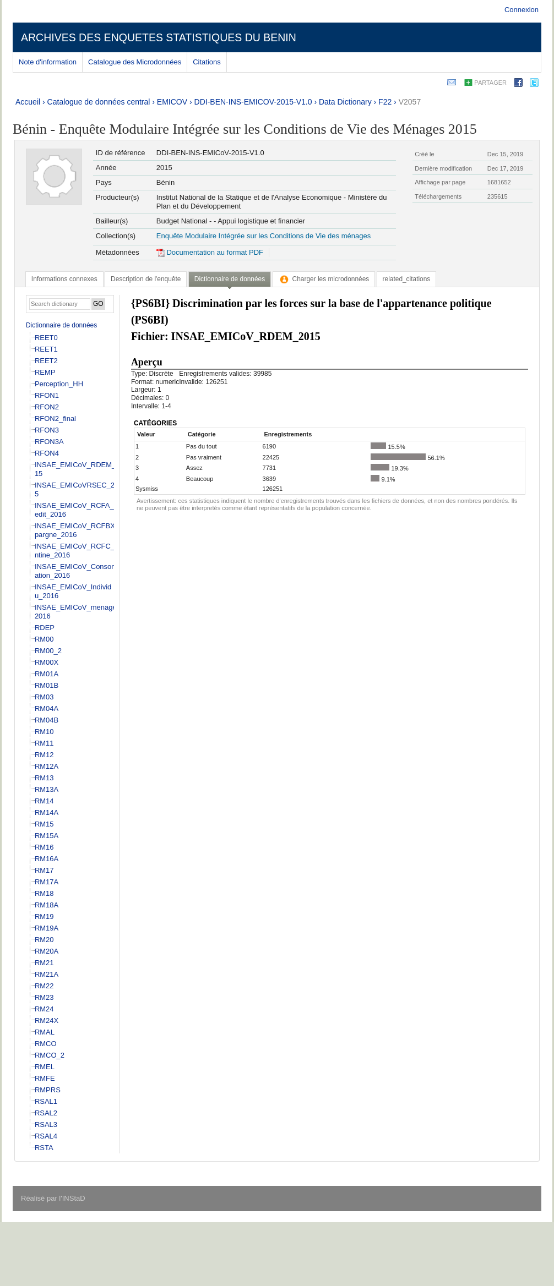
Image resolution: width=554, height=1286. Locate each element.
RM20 (44, 939)
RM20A (46, 951)
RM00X (46, 662)
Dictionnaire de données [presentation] (229, 279)
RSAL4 (46, 1136)
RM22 (44, 986)
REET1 (46, 349)
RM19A (46, 928)
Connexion (521, 10)
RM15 (44, 824)
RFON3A (49, 441)
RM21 (44, 963)
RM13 (44, 778)
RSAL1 (46, 1101)
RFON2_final (55, 418)
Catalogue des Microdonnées (134, 62)
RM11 (44, 743)
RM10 (44, 731)
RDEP (45, 627)
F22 (385, 101)
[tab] (64, 279)
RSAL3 (46, 1124)
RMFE (45, 1078)
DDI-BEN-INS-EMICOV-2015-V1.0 (253, 101)
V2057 (410, 101)
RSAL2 (46, 1113)
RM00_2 (48, 651)
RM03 (44, 697)
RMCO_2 (49, 1055)
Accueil (27, 101)
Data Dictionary (345, 101)
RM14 (44, 801)
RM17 (44, 870)
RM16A (46, 859)
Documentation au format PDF (209, 252)
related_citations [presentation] (407, 279)
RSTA (44, 1147)
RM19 (44, 916)
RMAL (45, 1032)
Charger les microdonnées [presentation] (324, 279)
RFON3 (47, 430)
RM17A (46, 882)
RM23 (44, 997)
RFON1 (47, 395)
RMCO (46, 1043)
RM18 (44, 893)
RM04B (46, 720)
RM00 (44, 639)
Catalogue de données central (98, 101)
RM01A (46, 674)
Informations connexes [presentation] (64, 279)
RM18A (46, 905)
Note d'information (48, 62)
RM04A (46, 708)
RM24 (44, 1009)
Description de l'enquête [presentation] (146, 279)
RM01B (46, 685)
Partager (490, 82)
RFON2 (47, 407)
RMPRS (48, 1090)
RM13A (46, 789)
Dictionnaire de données (61, 325)
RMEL (45, 1067)
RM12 (44, 755)
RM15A (46, 835)
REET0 (46, 337)
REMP (45, 372)
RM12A (46, 766)
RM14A (46, 812)
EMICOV (172, 101)
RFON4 (47, 453)
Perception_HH (59, 384)
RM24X (46, 1020)
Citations (207, 62)
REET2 (46, 361)
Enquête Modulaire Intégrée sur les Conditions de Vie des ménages (263, 236)
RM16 (44, 847)
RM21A (46, 974)
